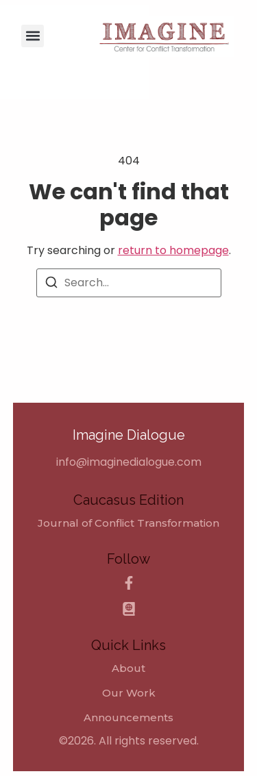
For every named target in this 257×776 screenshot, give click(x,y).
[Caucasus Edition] (129, 609)
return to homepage (173, 250)
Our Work (129, 693)
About (128, 668)
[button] (32, 36)
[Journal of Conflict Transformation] (128, 523)
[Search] (51, 284)
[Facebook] (129, 583)
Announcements (128, 718)
